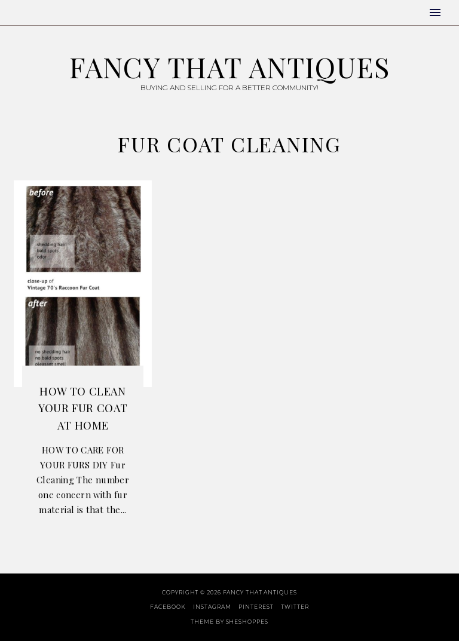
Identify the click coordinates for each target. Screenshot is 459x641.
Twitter (294, 606)
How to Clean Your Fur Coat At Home (83, 408)
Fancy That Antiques (229, 66)
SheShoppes (247, 621)
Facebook (167, 606)
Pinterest (255, 606)
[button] (435, 12)
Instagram (212, 606)
